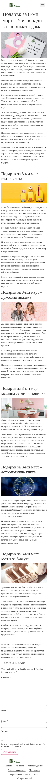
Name (4, 710)
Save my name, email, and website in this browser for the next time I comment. (23, 745)
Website (4, 731)
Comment (6, 677)
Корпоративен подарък (20, 774)
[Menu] (42, 5)
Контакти (20, 766)
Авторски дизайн (35, 766)
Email (4, 721)
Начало (9, 766)
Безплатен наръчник (17, 770)
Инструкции (34, 770)
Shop (36, 774)
